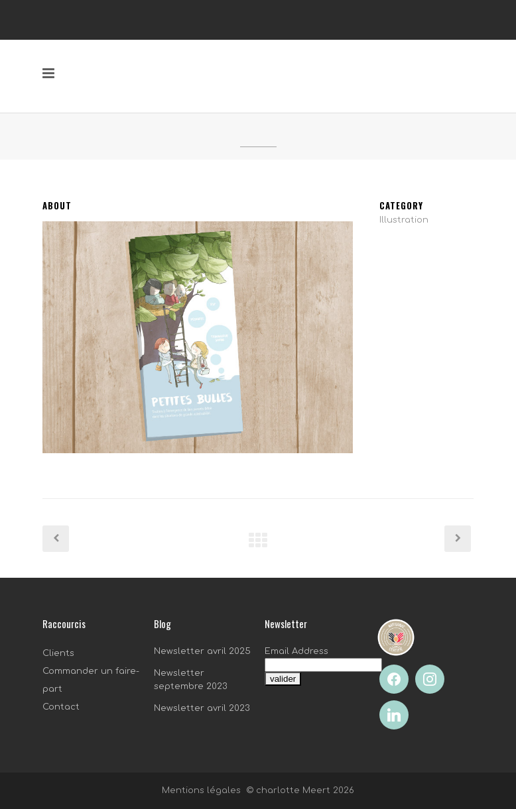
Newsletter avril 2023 (202, 708)
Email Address (296, 651)
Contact (61, 707)
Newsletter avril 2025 (202, 651)
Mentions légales (201, 790)
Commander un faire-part (90, 680)
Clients (58, 653)
